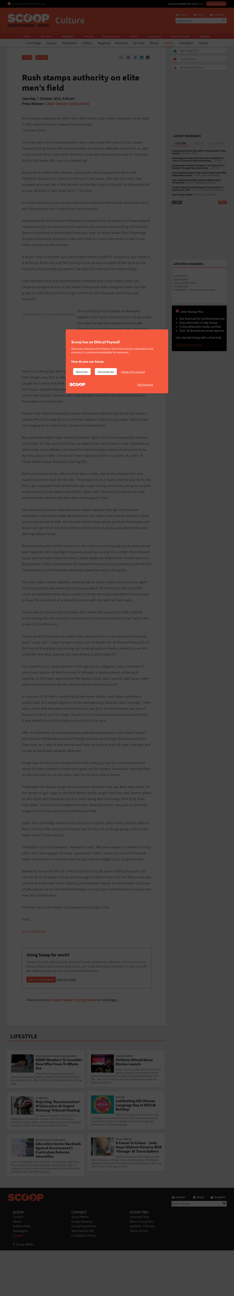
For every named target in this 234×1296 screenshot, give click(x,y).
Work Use (82, 372)
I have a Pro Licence (133, 372)
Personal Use (106, 372)
